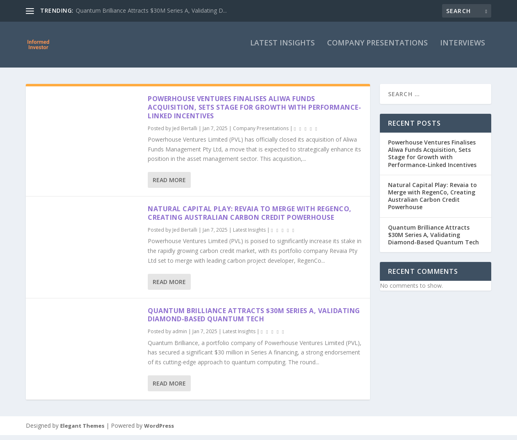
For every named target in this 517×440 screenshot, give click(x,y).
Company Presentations (377, 48)
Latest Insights (282, 48)
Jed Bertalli (184, 132)
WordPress (159, 430)
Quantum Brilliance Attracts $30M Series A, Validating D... (151, 10)
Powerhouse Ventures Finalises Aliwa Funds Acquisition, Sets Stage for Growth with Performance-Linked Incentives (254, 112)
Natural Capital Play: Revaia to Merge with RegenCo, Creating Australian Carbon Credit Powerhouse (250, 218)
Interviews (462, 48)
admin (179, 336)
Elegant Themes (82, 430)
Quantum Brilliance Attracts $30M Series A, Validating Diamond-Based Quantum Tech (254, 320)
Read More (169, 185)
